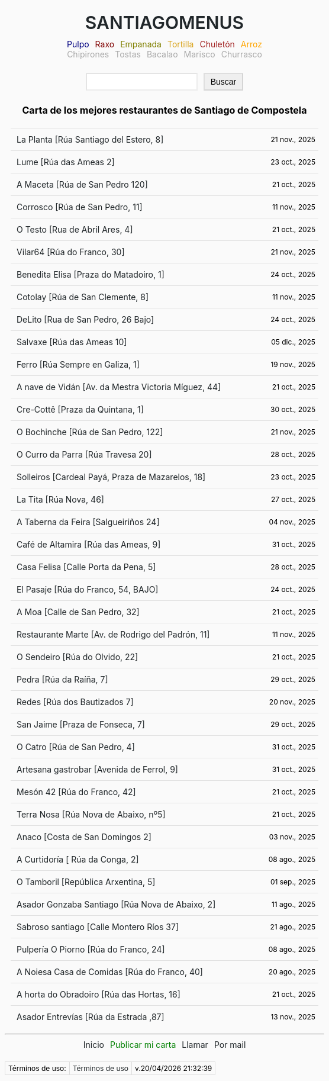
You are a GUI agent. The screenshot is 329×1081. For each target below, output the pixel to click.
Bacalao (162, 54)
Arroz (251, 44)
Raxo (105, 44)
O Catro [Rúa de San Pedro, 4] (76, 747)
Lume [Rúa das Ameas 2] (66, 162)
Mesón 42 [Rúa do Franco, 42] (76, 792)
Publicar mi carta (143, 1045)
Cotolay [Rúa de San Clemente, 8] (83, 297)
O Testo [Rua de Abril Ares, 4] (75, 229)
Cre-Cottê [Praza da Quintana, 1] (80, 409)
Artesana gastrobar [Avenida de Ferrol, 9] (97, 769)
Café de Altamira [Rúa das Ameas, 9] (88, 544)
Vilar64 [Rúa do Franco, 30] (71, 252)
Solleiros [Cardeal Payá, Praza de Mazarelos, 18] (111, 477)
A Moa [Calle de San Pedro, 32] (78, 612)
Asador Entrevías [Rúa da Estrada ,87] (90, 1017)
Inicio (93, 1045)
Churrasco (241, 54)
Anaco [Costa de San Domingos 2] (84, 837)
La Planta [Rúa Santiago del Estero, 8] (90, 139)
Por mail (230, 1045)
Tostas (128, 54)
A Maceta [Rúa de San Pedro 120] (82, 184)
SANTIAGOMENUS (164, 22)
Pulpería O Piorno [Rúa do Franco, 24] (91, 949)
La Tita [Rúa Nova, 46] (60, 499)
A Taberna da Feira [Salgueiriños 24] (88, 522)
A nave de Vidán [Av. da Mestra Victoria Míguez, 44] (119, 387)
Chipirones (88, 54)
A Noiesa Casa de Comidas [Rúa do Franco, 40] (110, 972)
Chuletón (216, 44)
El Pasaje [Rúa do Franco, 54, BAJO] (87, 589)
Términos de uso (100, 1068)
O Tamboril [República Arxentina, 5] (86, 882)
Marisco (199, 54)
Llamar (195, 1045)
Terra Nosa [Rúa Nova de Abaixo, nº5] (91, 814)
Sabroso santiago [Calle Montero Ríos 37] (98, 927)
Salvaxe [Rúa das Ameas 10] (72, 342)
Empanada (141, 44)
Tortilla (180, 44)
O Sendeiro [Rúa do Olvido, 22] (77, 657)
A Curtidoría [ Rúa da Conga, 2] (78, 859)
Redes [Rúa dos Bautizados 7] (75, 702)
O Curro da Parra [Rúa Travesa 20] (84, 454)
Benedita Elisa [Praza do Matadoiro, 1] (90, 274)
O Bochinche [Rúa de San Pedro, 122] (90, 432)
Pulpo (78, 44)
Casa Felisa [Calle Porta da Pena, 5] (86, 567)
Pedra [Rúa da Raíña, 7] (62, 679)
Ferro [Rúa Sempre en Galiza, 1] (78, 364)
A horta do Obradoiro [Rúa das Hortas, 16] (98, 994)
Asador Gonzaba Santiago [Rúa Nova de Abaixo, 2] (116, 904)
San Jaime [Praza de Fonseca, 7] (81, 724)
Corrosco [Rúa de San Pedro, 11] (80, 207)
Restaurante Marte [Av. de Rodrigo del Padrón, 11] (113, 634)
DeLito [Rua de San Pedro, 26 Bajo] (85, 319)
